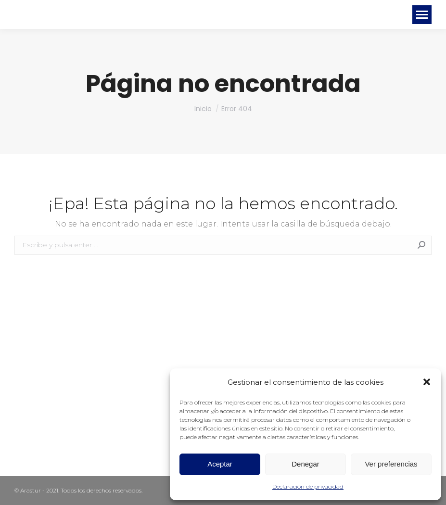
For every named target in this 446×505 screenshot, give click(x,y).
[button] (427, 382)
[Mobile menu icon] (422, 14)
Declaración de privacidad (308, 486)
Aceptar (219, 464)
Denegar (305, 464)
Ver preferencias (391, 464)
